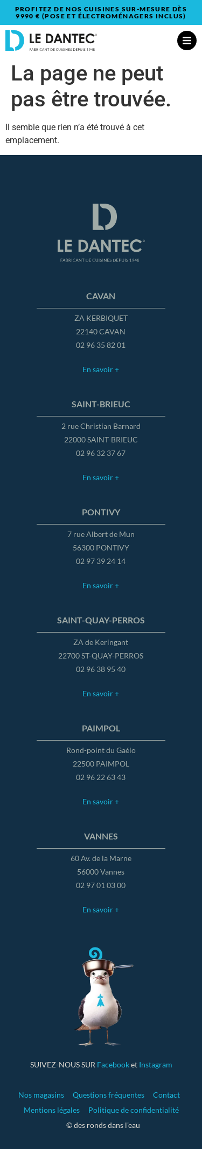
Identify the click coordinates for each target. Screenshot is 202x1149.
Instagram (155, 1064)
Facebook (113, 1064)
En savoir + (100, 369)
